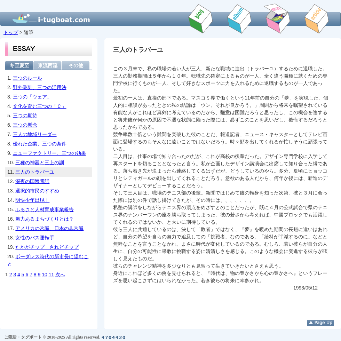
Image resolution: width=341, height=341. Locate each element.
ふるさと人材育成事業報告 (44, 209)
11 (51, 274)
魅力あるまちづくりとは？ (44, 219)
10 (44, 274)
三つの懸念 (25, 125)
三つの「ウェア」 (32, 97)
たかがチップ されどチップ (47, 247)
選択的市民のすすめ (37, 190)
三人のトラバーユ (34, 172)
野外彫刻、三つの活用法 (39, 87)
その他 (76, 65)
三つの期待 (25, 115)
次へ (60, 274)
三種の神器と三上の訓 (39, 162)
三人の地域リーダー (35, 134)
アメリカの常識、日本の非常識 (49, 228)
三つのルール (27, 78)
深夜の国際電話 (32, 181)
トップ (10, 32)
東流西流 (47, 65)
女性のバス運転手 (34, 237)
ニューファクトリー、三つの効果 (49, 153)
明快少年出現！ (32, 200)
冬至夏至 (19, 65)
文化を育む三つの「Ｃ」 (39, 106)
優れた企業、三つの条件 (39, 143)
